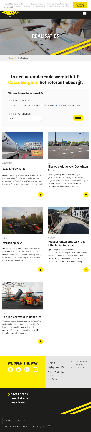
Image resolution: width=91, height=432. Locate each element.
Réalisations (23, 58)
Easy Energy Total (13, 169)
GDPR (7, 420)
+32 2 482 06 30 (81, 362)
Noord (37, 105)
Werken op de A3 (13, 243)
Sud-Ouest (75, 105)
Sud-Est (62, 105)
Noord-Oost (49, 105)
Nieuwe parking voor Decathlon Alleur (68, 168)
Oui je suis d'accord (80, 5)
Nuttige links (20, 420)
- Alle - (14, 105)
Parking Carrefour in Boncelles (21, 317)
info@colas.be (80, 365)
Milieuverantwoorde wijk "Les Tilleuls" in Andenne (66, 243)
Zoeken (78, 118)
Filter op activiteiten (19, 114)
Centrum (26, 105)
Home (10, 58)
